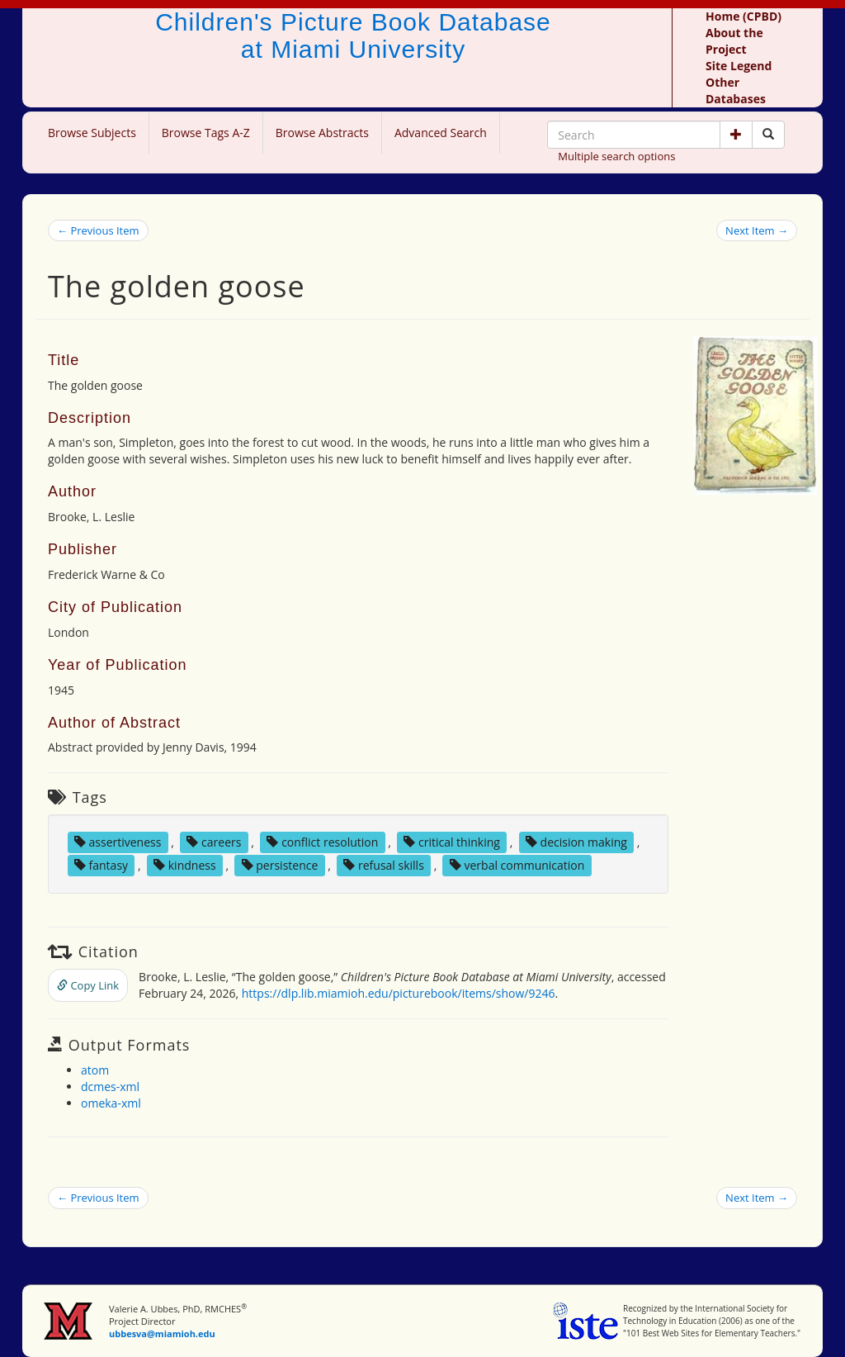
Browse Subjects (92, 132)
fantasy (101, 865)
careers (213, 842)
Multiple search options (616, 156)
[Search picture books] (768, 135)
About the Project (734, 41)
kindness (184, 865)
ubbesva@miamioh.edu (162, 1333)
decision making (576, 842)
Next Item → (756, 230)
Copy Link (88, 985)
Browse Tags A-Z (206, 132)
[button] (736, 135)
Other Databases (736, 90)
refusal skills (383, 865)
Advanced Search (440, 132)
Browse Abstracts (322, 132)
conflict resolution (322, 842)
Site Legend (739, 66)
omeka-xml (111, 1103)
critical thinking (452, 842)
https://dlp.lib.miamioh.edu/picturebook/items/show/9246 (398, 993)
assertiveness (118, 842)
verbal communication (517, 865)
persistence (280, 865)
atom (95, 1070)
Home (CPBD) (743, 16)
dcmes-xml (110, 1086)
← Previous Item (98, 230)
